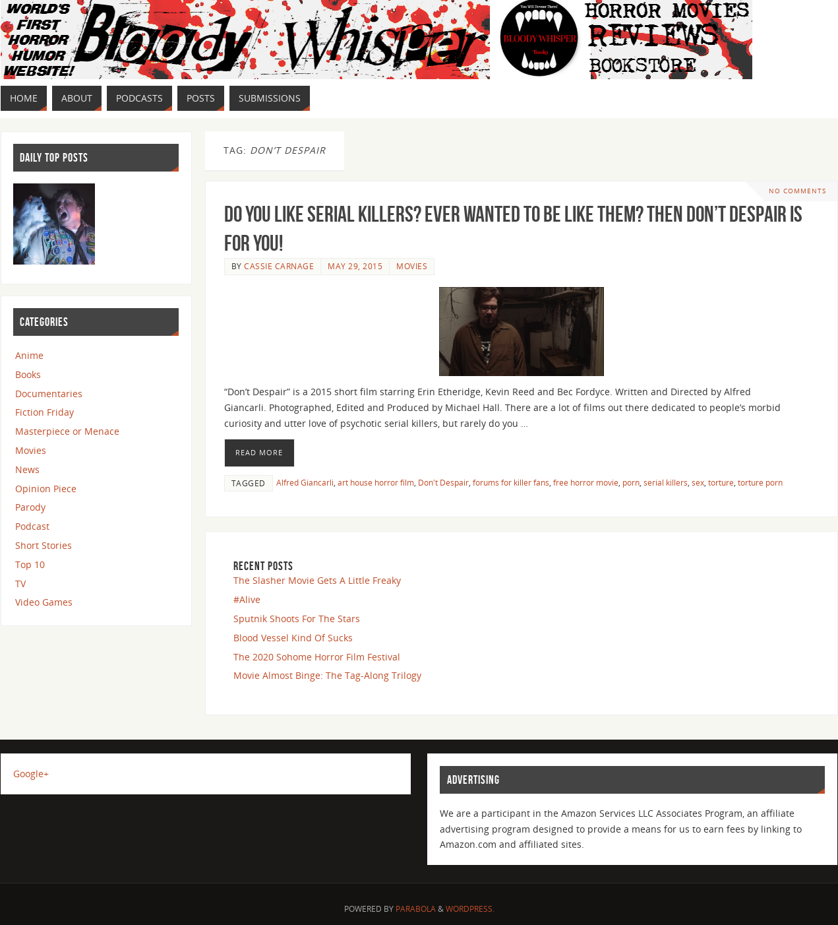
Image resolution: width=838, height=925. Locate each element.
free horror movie (585, 482)
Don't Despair (443, 482)
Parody (30, 507)
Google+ (31, 773)
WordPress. (470, 908)
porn (631, 482)
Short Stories (43, 545)
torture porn (760, 482)
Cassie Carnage (279, 266)
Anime (29, 355)
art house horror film (376, 482)
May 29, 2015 (355, 266)
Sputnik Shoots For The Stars (296, 618)
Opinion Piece (45, 488)
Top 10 (30, 564)
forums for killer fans (511, 482)
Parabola (416, 908)
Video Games (44, 602)
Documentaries (48, 393)
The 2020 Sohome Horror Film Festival (316, 657)
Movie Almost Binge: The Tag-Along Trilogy (327, 675)
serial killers (665, 482)
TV (20, 583)
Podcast (32, 526)
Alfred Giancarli (305, 482)
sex (698, 482)
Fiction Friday (44, 412)
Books (28, 374)
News (27, 469)
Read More (259, 452)
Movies (411, 266)
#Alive (246, 599)
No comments (797, 191)
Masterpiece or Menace (67, 431)
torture (721, 482)
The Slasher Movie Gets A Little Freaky (317, 580)
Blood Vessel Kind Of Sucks (293, 637)
